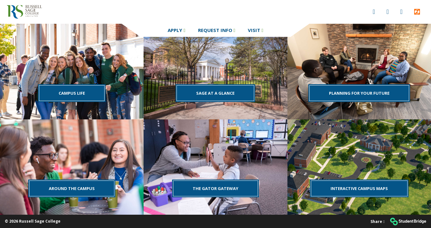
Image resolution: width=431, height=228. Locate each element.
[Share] (377, 221)
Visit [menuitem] (254, 30)
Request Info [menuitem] (216, 30)
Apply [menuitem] (175, 30)
